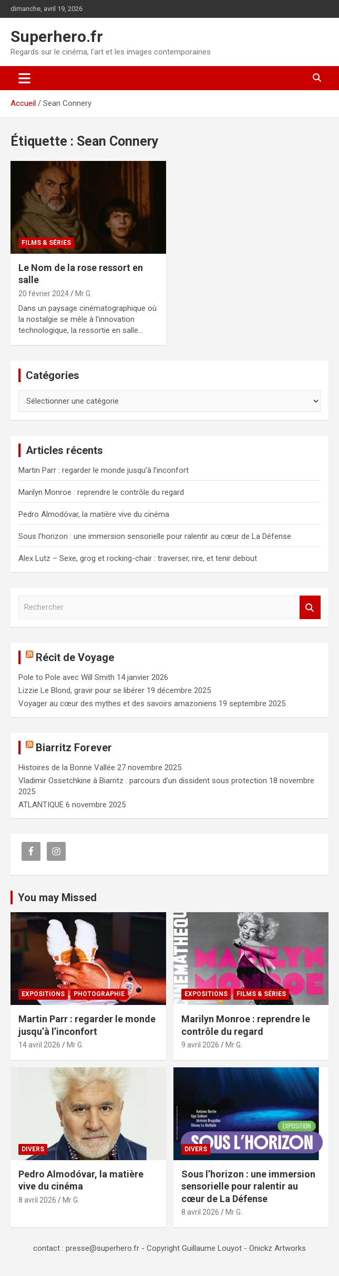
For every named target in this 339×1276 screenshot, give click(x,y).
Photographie (99, 994)
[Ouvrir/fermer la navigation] (24, 78)
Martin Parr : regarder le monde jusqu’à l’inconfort (103, 470)
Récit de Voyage (75, 657)
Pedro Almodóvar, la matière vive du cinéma (93, 514)
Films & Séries (46, 242)
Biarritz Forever (74, 747)
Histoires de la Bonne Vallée (66, 767)
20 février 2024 (43, 293)
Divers (33, 1149)
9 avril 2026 (200, 1045)
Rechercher (310, 607)
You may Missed (57, 897)
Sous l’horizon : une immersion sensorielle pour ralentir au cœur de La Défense (154, 536)
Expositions (43, 994)
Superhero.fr (57, 36)
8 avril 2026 (37, 1200)
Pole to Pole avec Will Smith (66, 677)
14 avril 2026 (39, 1045)
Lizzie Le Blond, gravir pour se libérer (81, 690)
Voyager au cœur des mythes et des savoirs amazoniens (117, 703)
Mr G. (83, 293)
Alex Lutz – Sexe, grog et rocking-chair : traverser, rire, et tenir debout (137, 558)
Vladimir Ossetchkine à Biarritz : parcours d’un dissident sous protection (142, 780)
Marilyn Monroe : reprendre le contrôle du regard (101, 492)
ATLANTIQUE (41, 804)
